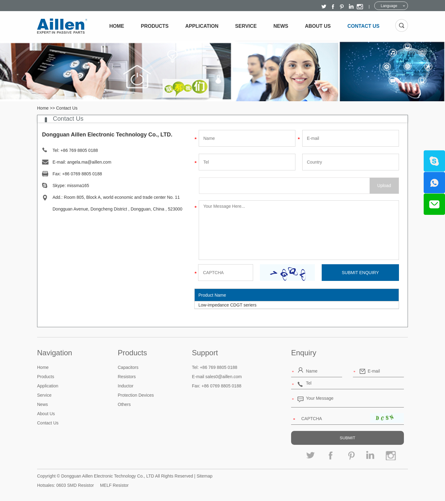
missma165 (78, 185)
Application (201, 26)
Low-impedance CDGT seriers (227, 305)
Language (389, 6)
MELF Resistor (114, 485)
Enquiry (303, 353)
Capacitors (128, 367)
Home (116, 26)
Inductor (126, 385)
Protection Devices (136, 395)
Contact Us (363, 26)
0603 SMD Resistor (75, 485)
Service (246, 26)
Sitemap (204, 476)
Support (205, 353)
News (280, 26)
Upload (384, 185)
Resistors (127, 376)
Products (155, 26)
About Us (318, 26)
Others (124, 404)
